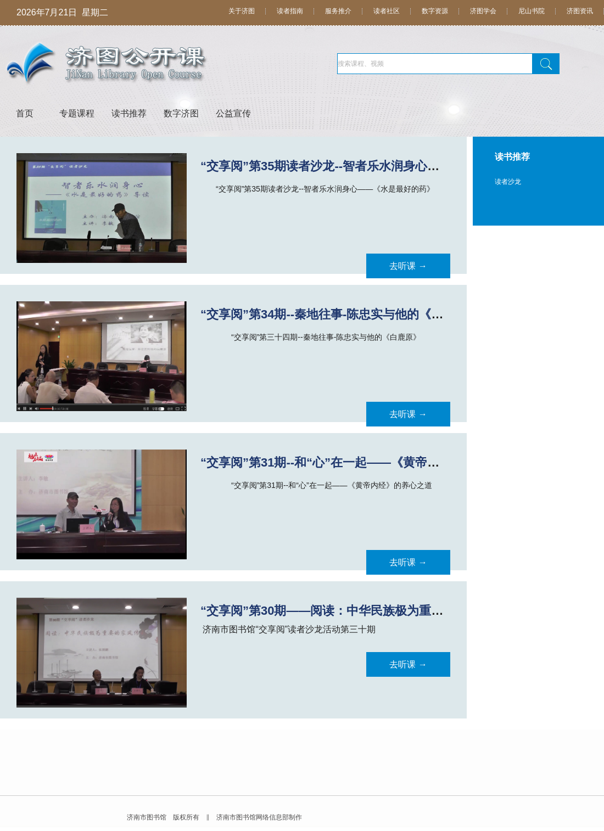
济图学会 (483, 11)
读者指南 (290, 11)
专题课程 (76, 113)
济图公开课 (167, 64)
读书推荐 (129, 113)
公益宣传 (233, 113)
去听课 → (408, 266)
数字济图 (181, 113)
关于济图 (241, 11)
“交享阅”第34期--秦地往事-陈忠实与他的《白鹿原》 (339, 314)
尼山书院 (531, 11)
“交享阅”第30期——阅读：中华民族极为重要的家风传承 (352, 610)
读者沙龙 (508, 182)
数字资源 (435, 11)
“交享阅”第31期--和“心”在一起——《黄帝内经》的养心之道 (362, 462)
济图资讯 (580, 11)
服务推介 (338, 11)
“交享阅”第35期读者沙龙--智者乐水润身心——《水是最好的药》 (374, 166)
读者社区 (386, 11)
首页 (24, 113)
